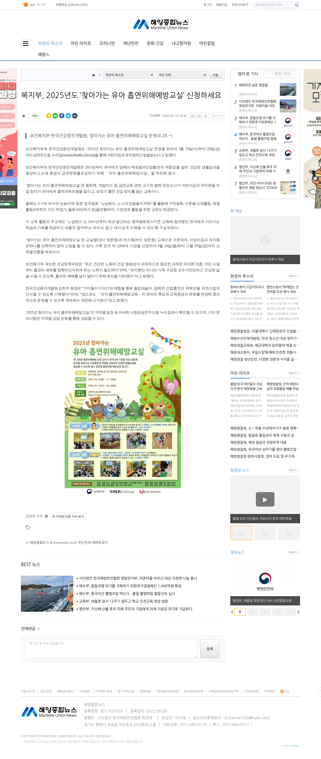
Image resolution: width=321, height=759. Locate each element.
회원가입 (221, 4)
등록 (210, 649)
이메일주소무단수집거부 (224, 691)
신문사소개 (28, 691)
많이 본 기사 (248, 74)
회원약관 (145, 691)
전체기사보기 (239, 4)
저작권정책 (251, 691)
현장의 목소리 (50, 43)
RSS (285, 691)
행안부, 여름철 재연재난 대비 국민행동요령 (262, 600)
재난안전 (131, 43)
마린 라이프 (80, 43)
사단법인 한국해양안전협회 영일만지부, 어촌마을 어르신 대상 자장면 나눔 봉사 (138, 578)
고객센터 (269, 691)
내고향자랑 (181, 43)
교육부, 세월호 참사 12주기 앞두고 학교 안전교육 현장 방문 (123, 601)
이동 (215, 75)
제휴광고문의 (65, 691)
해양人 (44, 54)
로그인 (208, 4)
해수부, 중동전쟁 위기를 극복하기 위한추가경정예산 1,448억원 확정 (130, 586)
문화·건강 (155, 43)
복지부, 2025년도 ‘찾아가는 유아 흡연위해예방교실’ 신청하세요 (121, 95)
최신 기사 (283, 74)
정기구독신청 (126, 691)
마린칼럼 (207, 43)
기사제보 (84, 691)
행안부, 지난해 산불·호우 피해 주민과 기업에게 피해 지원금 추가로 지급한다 (135, 609)
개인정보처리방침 (167, 691)
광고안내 (45, 691)
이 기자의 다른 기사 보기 (68, 516)
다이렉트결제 (104, 691)
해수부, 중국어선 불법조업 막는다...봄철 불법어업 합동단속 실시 (127, 593)
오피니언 (107, 43)
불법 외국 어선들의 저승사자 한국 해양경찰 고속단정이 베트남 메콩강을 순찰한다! (266, 518)
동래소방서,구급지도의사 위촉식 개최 (258, 259)
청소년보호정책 (193, 691)
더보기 (292, 276)
